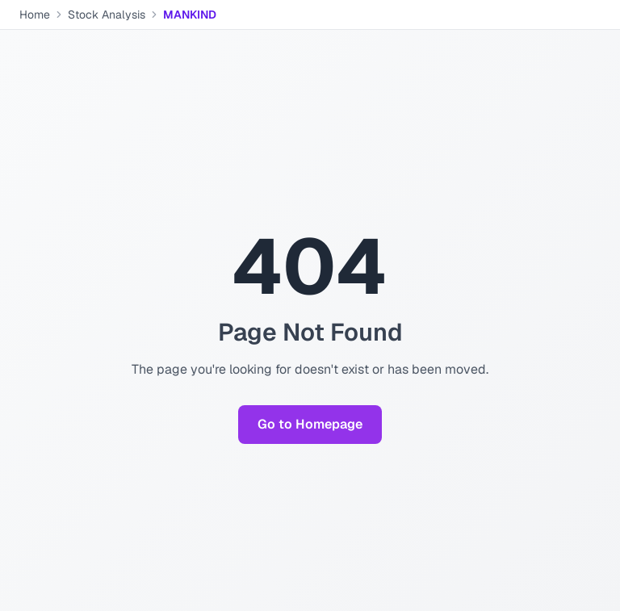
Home (34, 14)
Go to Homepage (310, 424)
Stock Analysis (106, 14)
